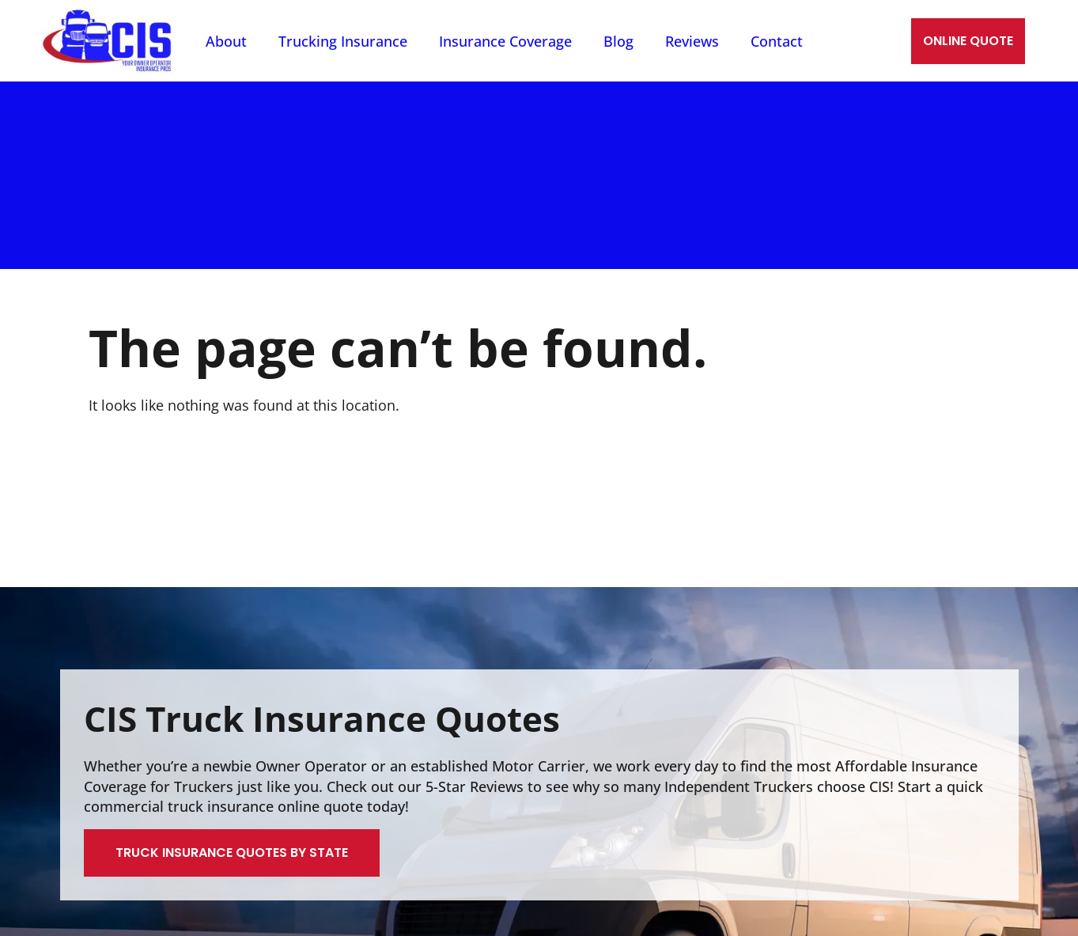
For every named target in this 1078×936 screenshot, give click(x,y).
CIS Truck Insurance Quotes (322, 718)
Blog (618, 41)
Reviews (692, 41)
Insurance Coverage (505, 41)
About (226, 41)
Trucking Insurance (342, 41)
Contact (777, 41)
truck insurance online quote (265, 806)
